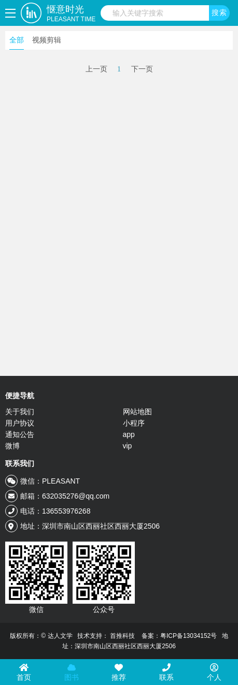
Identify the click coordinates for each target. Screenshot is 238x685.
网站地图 (137, 411)
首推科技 (122, 635)
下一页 (142, 69)
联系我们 (19, 463)
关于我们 (19, 411)
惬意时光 (71, 14)
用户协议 (19, 423)
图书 (71, 672)
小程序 (134, 423)
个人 (214, 672)
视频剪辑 (46, 40)
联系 (166, 672)
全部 (16, 40)
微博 (12, 446)
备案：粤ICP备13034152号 (179, 635)
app (129, 434)
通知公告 (19, 434)
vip (127, 446)
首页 (24, 672)
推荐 (118, 672)
